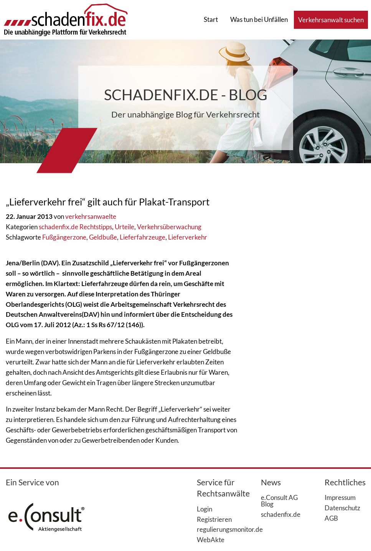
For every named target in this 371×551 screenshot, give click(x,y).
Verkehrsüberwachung (169, 227)
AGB (331, 518)
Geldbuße (103, 237)
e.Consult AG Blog (279, 500)
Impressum (340, 497)
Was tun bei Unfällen (259, 19)
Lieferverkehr (187, 237)
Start (211, 19)
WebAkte (210, 539)
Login (204, 509)
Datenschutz (342, 507)
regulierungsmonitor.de (217, 529)
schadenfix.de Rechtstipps (75, 227)
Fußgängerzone (64, 237)
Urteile (124, 227)
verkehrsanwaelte (90, 216)
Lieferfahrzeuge (142, 237)
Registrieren (214, 519)
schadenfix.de (280, 514)
